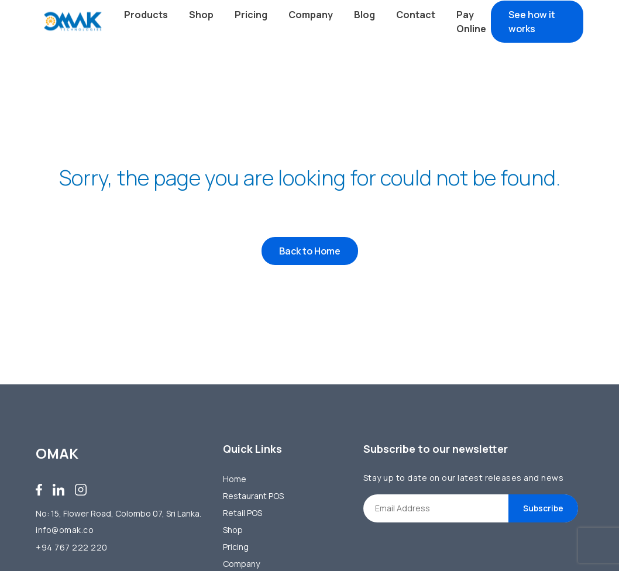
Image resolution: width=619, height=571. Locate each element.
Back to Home (310, 252)
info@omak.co (65, 529)
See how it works (531, 21)
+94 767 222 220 (72, 547)
